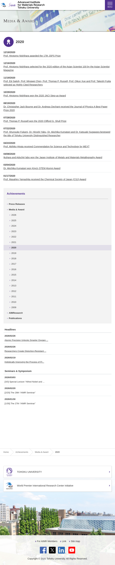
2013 (13, 285)
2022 (13, 236)
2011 (13, 296)
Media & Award (16, 209)
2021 (13, 242)
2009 (13, 307)
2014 (13, 280)
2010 (13, 302)
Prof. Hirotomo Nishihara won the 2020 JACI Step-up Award (35, 95)
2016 (13, 269)
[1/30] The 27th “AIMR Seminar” (20, 403)
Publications (15, 318)
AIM (16, 313)
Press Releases (17, 204)
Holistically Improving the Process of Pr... (24, 362)
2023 (13, 231)
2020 (13, 247)
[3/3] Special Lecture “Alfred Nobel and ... (25, 381)
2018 (13, 258)
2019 (13, 253)
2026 (13, 215)
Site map (75, 541)
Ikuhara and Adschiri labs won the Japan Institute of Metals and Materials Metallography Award (53, 157)
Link (64, 541)
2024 (13, 226)
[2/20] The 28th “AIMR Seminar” (20, 392)
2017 (13, 264)
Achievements (16, 193)
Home (6, 452)
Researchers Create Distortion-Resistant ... (25, 351)
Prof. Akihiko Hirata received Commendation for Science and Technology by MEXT (47, 146)
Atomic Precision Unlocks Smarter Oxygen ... (26, 340)
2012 (13, 291)
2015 (13, 274)
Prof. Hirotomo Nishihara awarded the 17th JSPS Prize (32, 55)
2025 (13, 220)
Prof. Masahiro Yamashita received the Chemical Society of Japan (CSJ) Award (45, 179)
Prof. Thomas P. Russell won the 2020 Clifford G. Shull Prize (35, 121)
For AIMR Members (47, 541)
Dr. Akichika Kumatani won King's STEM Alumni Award (32, 168)
